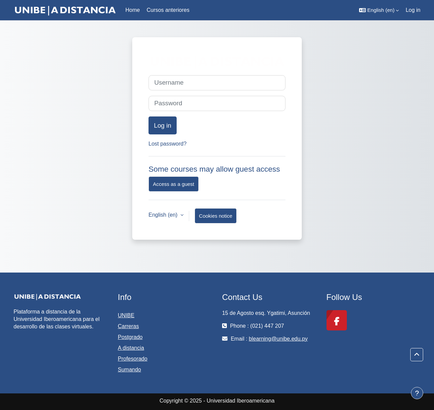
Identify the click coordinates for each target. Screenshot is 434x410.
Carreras (128, 326)
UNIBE (126, 315)
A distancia (131, 348)
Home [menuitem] (132, 10)
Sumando (129, 369)
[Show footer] (417, 393)
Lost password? (167, 144)
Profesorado (132, 359)
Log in (413, 10)
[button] (379, 10)
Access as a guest (173, 184)
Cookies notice (215, 216)
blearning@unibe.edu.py (278, 339)
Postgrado (130, 337)
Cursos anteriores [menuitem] (167, 10)
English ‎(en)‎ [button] (164, 215)
